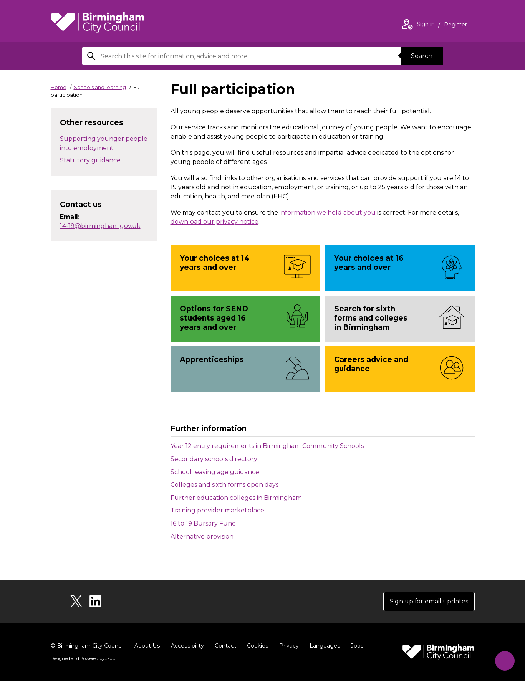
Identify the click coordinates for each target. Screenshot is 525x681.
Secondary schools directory (214, 459)
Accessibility (186, 645)
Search (421, 56)
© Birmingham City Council (87, 645)
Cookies (256, 645)
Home (58, 87)
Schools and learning (100, 87)
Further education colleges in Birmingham (236, 497)
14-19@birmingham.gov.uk (100, 226)
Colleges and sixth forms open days (224, 484)
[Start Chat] (504, 660)
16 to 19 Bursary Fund (203, 523)
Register (455, 25)
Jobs (355, 645)
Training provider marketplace (217, 510)
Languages (323, 645)
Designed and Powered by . (83, 658)
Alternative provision (202, 536)
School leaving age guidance (215, 472)
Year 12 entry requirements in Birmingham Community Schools (267, 446)
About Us (146, 645)
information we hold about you (328, 212)
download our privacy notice (214, 221)
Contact (224, 645)
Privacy (287, 645)
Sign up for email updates (428, 601)
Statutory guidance (90, 160)
